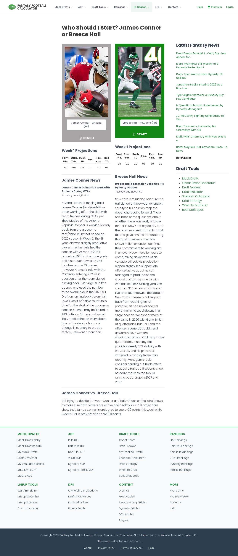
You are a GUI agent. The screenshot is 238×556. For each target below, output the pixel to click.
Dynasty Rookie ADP (81, 470)
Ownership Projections (83, 490)
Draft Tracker (191, 187)
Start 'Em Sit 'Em (27, 490)
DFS (157, 7)
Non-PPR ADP (76, 452)
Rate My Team (26, 470)
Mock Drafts (62, 7)
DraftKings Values (79, 496)
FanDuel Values (78, 502)
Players (123, 520)
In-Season (140, 7)
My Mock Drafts (27, 452)
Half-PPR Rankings (181, 446)
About (87, 548)
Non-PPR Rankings (181, 452)
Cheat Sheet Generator (198, 183)
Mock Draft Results (29, 446)
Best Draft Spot (192, 210)
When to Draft (128, 470)
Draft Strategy (192, 201)
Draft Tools (99, 7)
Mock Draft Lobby (29, 440)
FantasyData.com (130, 541)
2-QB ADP (74, 458)
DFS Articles (126, 514)
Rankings (119, 7)
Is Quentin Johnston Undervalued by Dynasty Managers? (199, 107)
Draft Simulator (192, 192)
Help (200, 7)
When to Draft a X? (195, 205)
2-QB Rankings (179, 458)
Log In (230, 7)
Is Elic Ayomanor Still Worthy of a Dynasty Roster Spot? (197, 65)
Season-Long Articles (133, 502)
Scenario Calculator (196, 196)
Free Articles (127, 496)
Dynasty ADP (76, 464)
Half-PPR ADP (76, 446)
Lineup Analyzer (27, 502)
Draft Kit (124, 490)
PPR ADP (73, 440)
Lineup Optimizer (28, 496)
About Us (176, 502)
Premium (215, 7)
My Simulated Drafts (30, 464)
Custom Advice (27, 508)
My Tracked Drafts (131, 452)
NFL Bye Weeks (179, 496)
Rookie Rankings (180, 470)
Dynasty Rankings (181, 464)
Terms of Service (131, 548)
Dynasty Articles (129, 508)
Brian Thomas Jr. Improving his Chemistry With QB (196, 128)
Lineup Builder (77, 508)
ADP (80, 7)
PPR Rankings (178, 440)
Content (173, 7)
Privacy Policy (106, 548)
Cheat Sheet (127, 440)
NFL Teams (177, 490)
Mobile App (24, 476)
